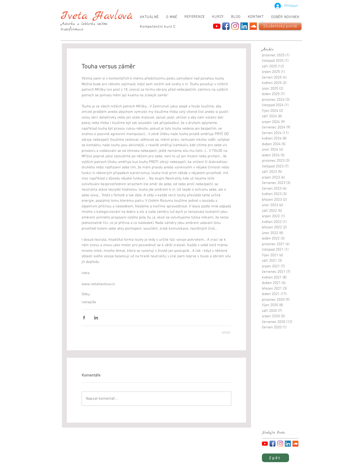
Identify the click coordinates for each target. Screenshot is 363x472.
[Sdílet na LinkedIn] (96, 317)
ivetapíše (89, 302)
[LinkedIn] (244, 26)
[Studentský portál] (280, 26)
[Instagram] (235, 26)
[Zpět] (275, 457)
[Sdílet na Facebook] (84, 317)
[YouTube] (216, 26)
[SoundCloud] (253, 26)
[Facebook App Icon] (226, 26)
